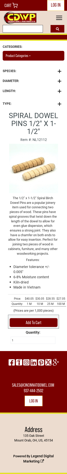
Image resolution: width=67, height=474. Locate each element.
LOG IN (56, 5)
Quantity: (33, 332)
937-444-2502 (33, 390)
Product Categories (18, 56)
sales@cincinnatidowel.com (33, 385)
